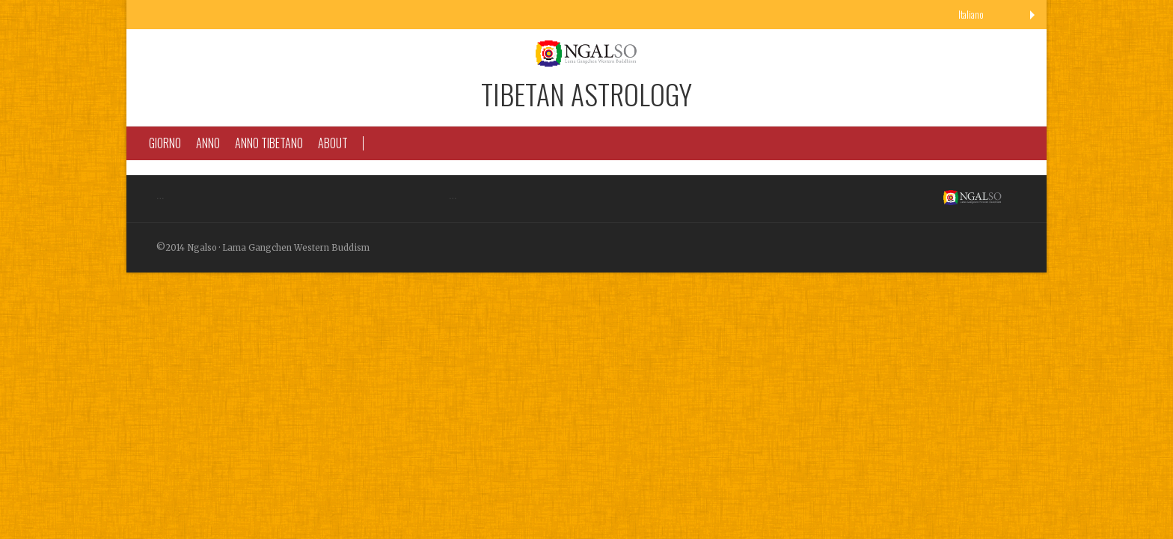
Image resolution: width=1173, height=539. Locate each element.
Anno (208, 143)
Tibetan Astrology (586, 94)
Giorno (165, 143)
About (333, 143)
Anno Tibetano (269, 143)
